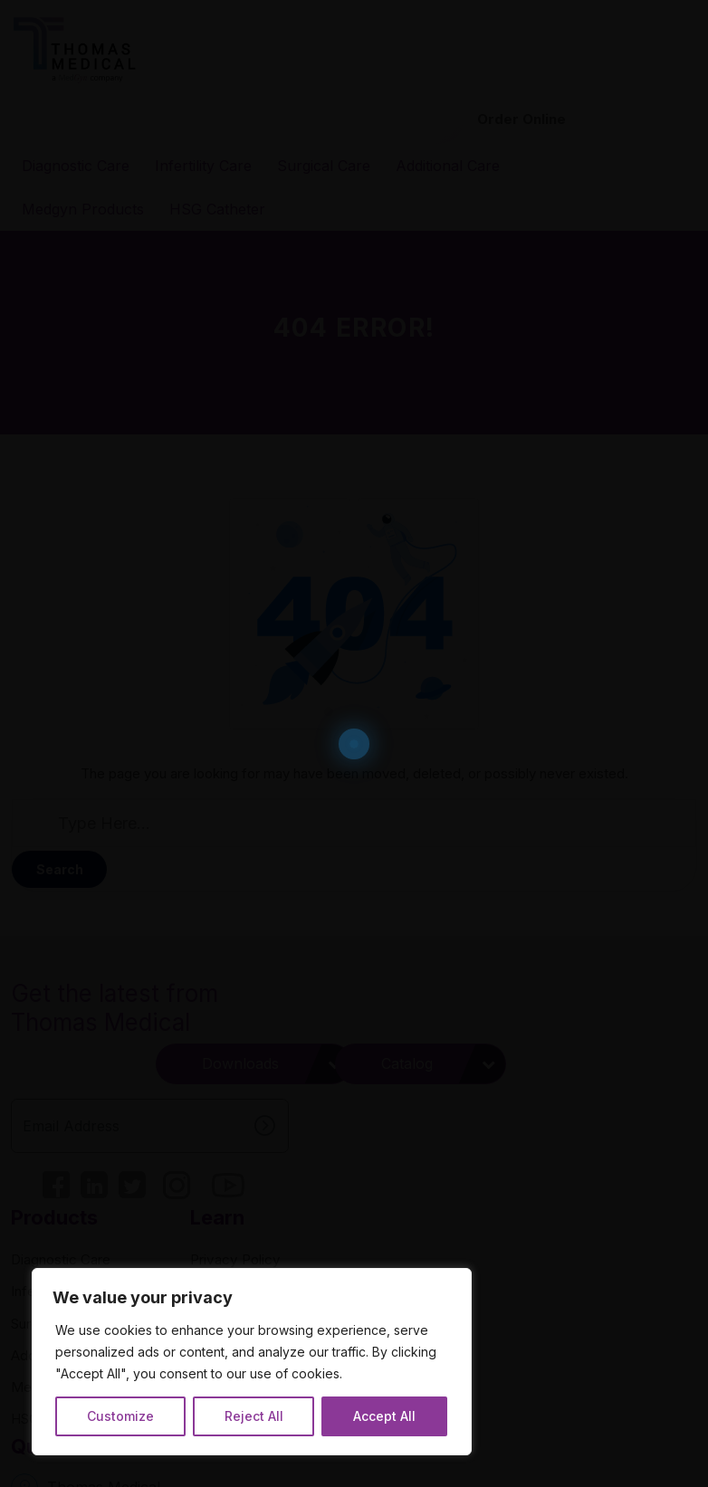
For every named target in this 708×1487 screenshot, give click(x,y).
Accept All (354, 1411)
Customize (118, 1411)
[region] (235, 1345)
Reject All (237, 1411)
